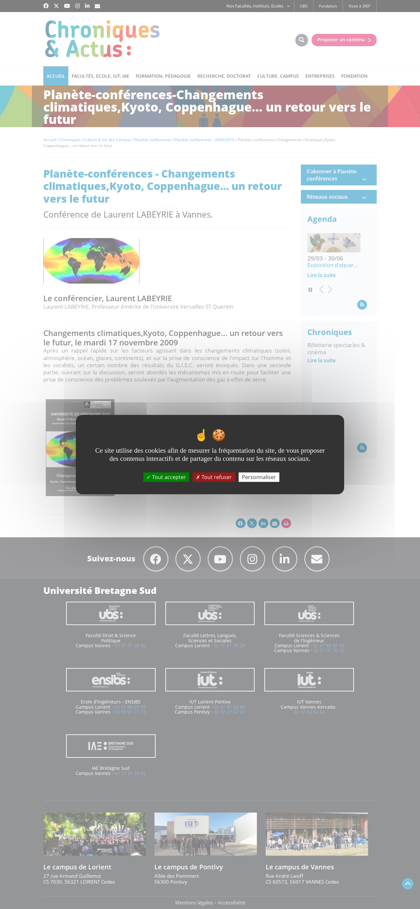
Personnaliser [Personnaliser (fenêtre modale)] (259, 477)
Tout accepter (166, 477)
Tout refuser (214, 477)
